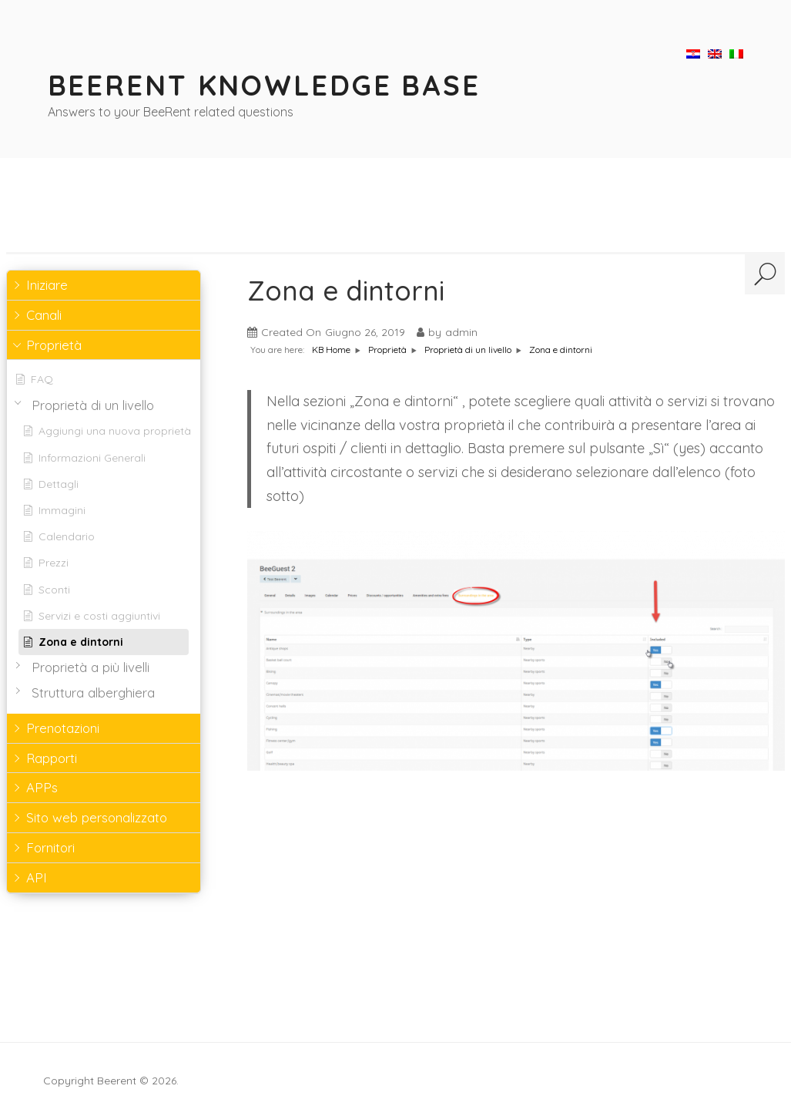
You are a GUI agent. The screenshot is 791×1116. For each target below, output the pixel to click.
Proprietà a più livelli (90, 667)
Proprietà (54, 345)
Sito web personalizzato (96, 817)
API (36, 877)
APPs (42, 787)
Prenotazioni (62, 728)
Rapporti (51, 758)
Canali (44, 315)
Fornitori (50, 847)
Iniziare (47, 285)
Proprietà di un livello (93, 405)
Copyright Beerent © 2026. (111, 1080)
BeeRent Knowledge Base (264, 85)
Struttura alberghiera (93, 693)
